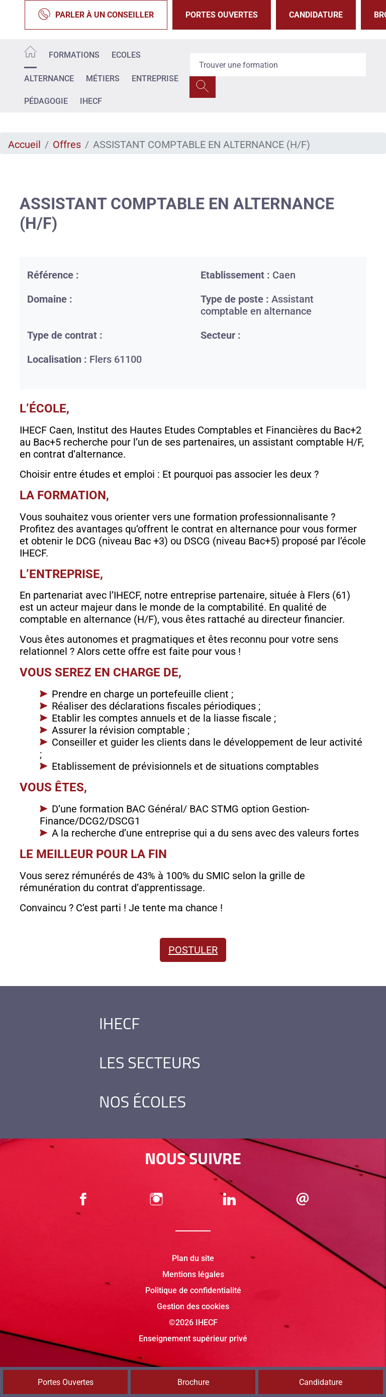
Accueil (24, 144)
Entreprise (155, 78)
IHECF (91, 101)
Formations (74, 55)
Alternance (49, 78)
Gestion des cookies (193, 1306)
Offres (67, 144)
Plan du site (193, 1258)
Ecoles (126, 55)
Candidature (316, 15)
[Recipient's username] (278, 64)
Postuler (193, 950)
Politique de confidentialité (193, 1290)
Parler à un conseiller (96, 15)
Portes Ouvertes (221, 15)
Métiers (103, 78)
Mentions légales (193, 1274)
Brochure (193, 1382)
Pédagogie (46, 101)
